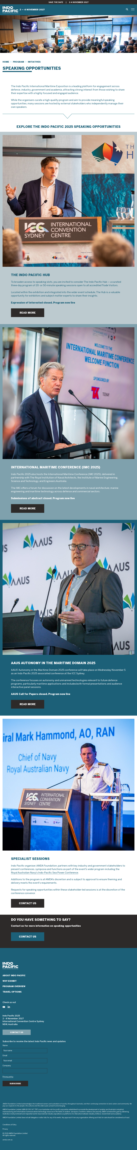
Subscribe (15, 1083)
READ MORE (28, 312)
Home (6, 62)
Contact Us (16, 1032)
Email (5, 1056)
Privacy (5, 1129)
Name (5, 1045)
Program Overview (14, 986)
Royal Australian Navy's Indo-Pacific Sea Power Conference (44, 873)
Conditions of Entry (9, 1124)
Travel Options (12, 992)
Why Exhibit (10, 981)
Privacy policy (8, 1077)
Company (7, 1066)
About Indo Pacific (14, 975)
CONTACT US (27, 903)
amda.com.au (8, 1140)
